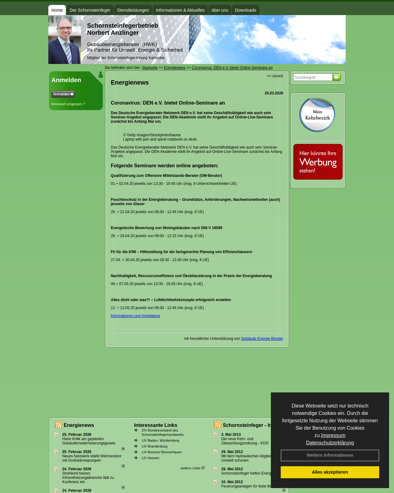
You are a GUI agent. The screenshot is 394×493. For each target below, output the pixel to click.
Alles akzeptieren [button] (330, 472)
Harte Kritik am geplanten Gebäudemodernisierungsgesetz (88, 441)
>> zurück (275, 76)
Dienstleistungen (133, 10)
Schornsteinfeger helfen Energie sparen (253, 473)
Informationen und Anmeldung (135, 316)
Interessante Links (155, 425)
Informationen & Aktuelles (180, 10)
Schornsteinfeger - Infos (251, 425)
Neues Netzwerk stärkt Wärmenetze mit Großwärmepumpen (91, 458)
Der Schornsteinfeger (90, 10)
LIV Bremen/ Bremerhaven (162, 452)
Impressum (333, 435)
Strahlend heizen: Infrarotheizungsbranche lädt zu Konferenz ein (88, 477)
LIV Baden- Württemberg (160, 440)
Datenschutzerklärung (330, 442)
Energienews (79, 425)
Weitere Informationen (330, 455)
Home (57, 10)
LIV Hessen (150, 458)
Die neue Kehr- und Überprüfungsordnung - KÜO (244, 441)
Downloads (245, 10)
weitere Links (192, 468)
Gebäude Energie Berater (262, 338)
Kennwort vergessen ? (68, 104)
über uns (219, 10)
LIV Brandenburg (154, 446)
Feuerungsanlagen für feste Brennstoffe (253, 486)
